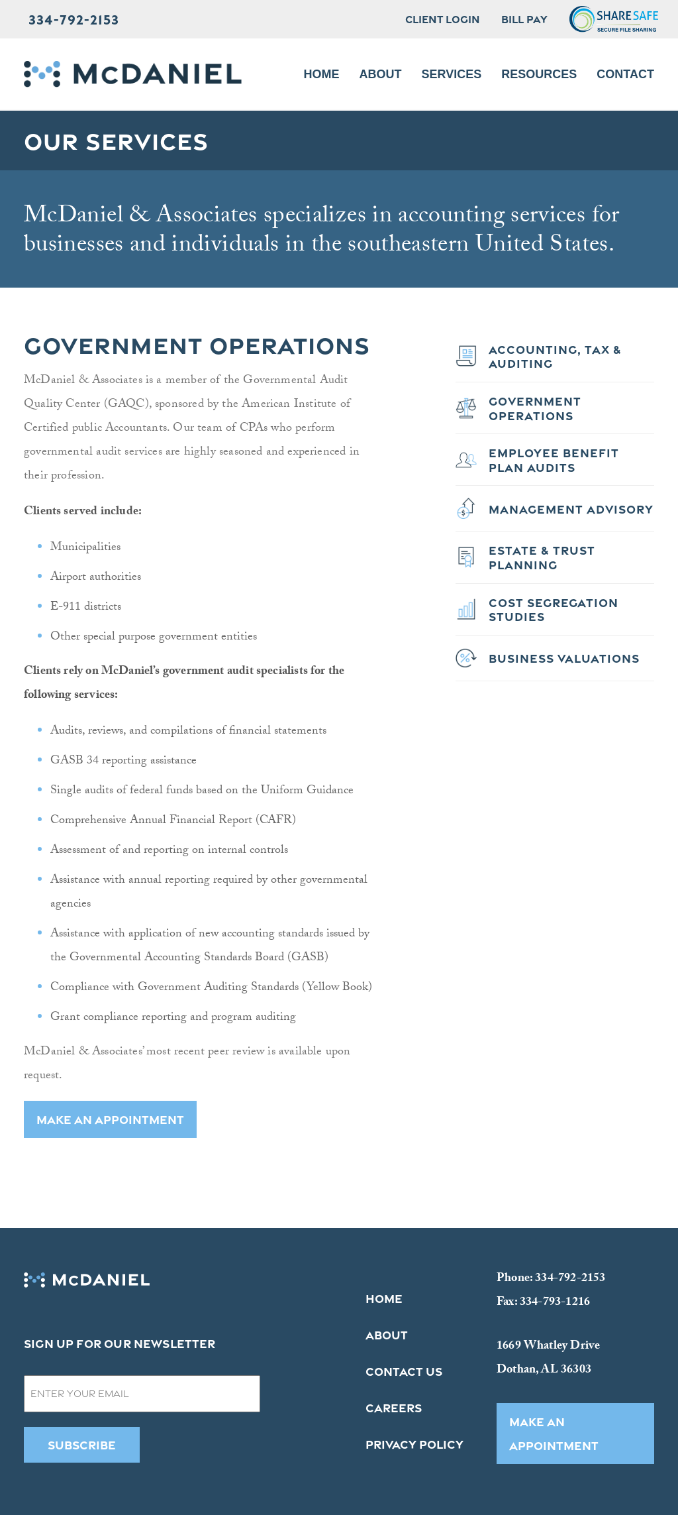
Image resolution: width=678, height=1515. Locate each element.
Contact (625, 74)
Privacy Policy (414, 1444)
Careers (393, 1407)
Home (322, 74)
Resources (539, 74)
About (381, 74)
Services (452, 74)
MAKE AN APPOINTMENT (110, 1119)
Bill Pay (524, 19)
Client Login (442, 19)
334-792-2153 (73, 19)
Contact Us (403, 1371)
